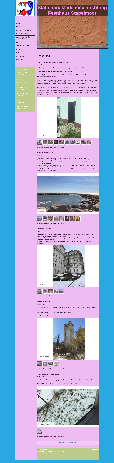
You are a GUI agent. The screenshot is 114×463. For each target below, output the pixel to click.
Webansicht (94, 449)
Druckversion (42, 449)
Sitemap (50, 449)
